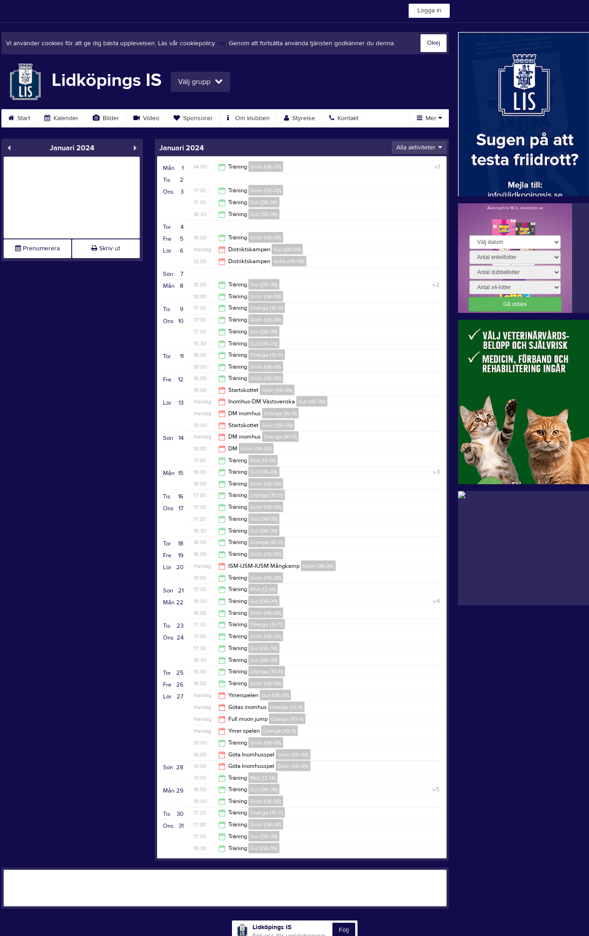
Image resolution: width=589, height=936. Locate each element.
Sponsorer (193, 118)
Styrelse (299, 118)
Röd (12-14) (263, 460)
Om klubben (248, 118)
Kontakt (343, 118)
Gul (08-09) (264, 202)
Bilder (106, 118)
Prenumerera (37, 248)
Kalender (61, 118)
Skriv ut (105, 248)
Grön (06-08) (265, 166)
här (221, 43)
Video (146, 118)
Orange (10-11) (266, 308)
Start (19, 118)
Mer (429, 118)
